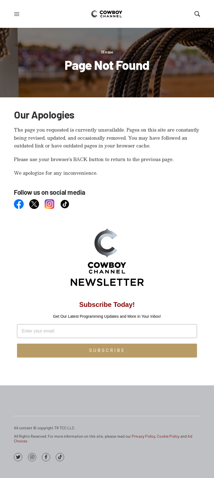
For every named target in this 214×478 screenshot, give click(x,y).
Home (107, 52)
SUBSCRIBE (107, 350)
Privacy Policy (143, 436)
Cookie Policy (168, 436)
